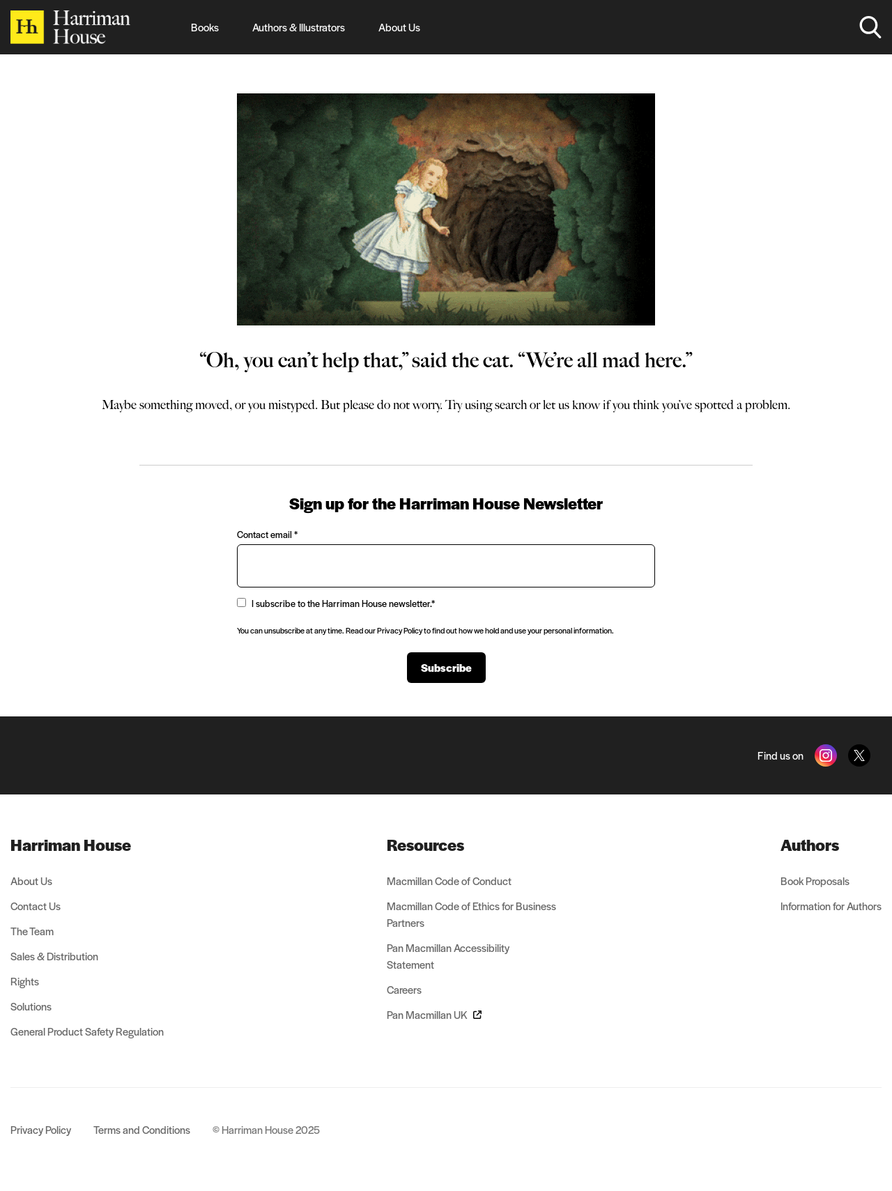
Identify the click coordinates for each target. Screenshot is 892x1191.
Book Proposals (814, 880)
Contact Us (35, 905)
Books (205, 27)
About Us (399, 27)
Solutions (31, 1006)
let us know (571, 405)
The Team (32, 930)
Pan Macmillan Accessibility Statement (448, 955)
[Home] (70, 27)
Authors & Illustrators (298, 27)
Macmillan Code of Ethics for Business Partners (471, 914)
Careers (404, 989)
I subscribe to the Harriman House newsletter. (336, 603)
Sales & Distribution (54, 955)
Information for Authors (831, 905)
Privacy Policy (40, 1129)
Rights (24, 981)
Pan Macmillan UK (434, 1014)
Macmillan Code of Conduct (449, 880)
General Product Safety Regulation (87, 1031)
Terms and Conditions (141, 1129)
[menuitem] (87, 844)
